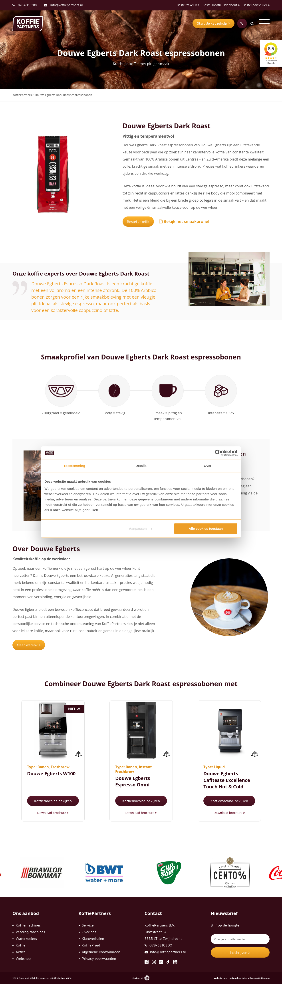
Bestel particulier (256, 5)
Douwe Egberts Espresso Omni (132, 781)
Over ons (89, 932)
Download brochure (53, 813)
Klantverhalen (93, 938)
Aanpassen (140, 528)
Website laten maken (225, 978)
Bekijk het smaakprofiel (184, 221)
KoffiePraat (91, 945)
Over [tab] (208, 466)
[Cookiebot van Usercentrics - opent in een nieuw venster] (218, 453)
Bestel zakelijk (188, 5)
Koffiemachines (28, 925)
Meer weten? (29, 645)
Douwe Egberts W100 (51, 773)
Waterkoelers (26, 938)
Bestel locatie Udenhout (221, 5)
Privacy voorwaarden (99, 958)
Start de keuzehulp (213, 23)
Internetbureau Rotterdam (256, 978)
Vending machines (30, 932)
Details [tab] (141, 466)
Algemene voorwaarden (101, 952)
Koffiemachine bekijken (53, 801)
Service (88, 925)
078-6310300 (27, 5)
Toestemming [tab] (74, 466)
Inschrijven (240, 952)
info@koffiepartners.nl (63, 5)
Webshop (23, 958)
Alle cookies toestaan (206, 528)
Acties (21, 952)
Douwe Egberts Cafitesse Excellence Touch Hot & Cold (226, 780)
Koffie (20, 945)
